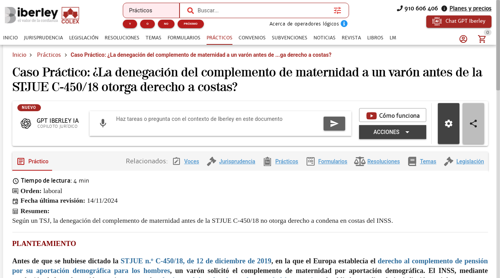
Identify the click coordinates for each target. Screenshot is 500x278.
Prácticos (49, 54)
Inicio (19, 54)
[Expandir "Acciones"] (392, 138)
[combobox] (264, 10)
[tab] (10, 38)
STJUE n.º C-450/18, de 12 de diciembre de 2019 (196, 267)
